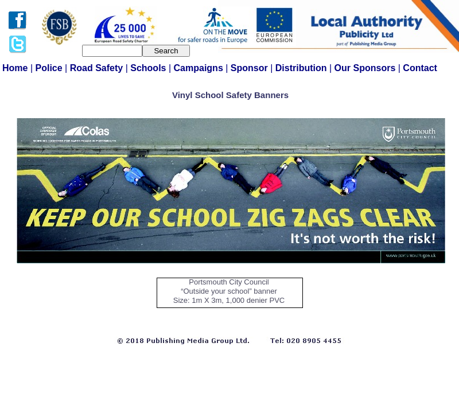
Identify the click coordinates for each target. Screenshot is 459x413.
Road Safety (98, 68)
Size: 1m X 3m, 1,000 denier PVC (229, 300)
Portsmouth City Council (229, 282)
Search (166, 50)
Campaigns (200, 68)
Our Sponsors (366, 68)
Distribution (302, 68)
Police (50, 68)
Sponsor (250, 68)
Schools (149, 68)
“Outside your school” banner (229, 291)
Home (16, 68)
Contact (420, 68)
